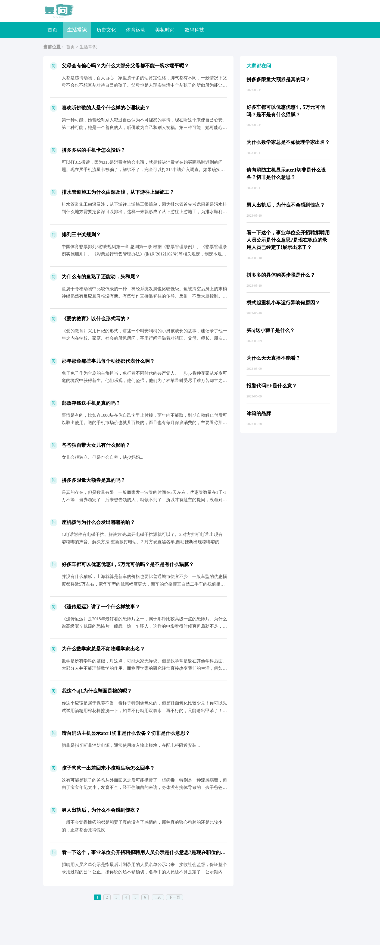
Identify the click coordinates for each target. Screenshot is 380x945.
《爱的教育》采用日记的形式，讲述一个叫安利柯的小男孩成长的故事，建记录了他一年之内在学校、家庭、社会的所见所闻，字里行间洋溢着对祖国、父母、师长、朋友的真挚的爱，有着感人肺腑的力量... (144, 338)
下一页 (174, 897)
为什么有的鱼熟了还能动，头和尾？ (101, 276)
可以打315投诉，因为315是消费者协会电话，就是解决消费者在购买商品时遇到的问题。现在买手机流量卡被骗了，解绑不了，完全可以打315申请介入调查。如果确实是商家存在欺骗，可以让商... (143, 169)
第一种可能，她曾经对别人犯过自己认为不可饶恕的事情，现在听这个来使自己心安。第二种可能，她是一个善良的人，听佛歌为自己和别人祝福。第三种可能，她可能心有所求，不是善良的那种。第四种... (144, 127)
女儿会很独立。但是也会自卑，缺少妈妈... (102, 457)
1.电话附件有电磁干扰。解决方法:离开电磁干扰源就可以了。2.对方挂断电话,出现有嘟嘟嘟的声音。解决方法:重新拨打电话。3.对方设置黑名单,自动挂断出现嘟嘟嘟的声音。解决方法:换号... (143, 541)
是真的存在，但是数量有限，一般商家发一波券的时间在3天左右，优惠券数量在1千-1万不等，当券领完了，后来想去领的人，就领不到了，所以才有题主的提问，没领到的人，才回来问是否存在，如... (144, 499)
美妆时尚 (165, 30)
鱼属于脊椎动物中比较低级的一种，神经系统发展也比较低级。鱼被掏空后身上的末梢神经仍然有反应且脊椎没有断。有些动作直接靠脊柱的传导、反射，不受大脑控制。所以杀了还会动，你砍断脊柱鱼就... (144, 296)
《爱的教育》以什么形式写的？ (96, 318)
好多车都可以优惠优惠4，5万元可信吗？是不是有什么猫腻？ (128, 564)
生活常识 (77, 30)
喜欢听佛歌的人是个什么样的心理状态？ (106, 107)
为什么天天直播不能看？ (273, 358)
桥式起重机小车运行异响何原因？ (283, 302)
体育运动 (135, 30)
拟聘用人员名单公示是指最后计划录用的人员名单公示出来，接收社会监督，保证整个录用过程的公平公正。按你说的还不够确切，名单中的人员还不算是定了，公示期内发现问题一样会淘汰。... (144, 871)
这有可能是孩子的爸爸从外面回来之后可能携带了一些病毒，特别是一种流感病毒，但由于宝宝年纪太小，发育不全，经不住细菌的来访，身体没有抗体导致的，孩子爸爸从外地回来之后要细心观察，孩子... (144, 787)
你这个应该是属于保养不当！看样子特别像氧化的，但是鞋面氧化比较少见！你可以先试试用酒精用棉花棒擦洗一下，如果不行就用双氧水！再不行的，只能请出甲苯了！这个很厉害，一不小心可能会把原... (144, 710)
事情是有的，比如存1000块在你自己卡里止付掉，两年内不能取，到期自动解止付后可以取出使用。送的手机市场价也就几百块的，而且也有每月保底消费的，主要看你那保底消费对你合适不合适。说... (144, 422)
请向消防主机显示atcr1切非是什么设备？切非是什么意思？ (126, 733)
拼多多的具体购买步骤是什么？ (281, 275)
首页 (52, 30)
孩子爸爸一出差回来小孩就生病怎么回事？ (108, 768)
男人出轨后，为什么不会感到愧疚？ (101, 810)
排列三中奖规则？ (81, 234)
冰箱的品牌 (259, 413)
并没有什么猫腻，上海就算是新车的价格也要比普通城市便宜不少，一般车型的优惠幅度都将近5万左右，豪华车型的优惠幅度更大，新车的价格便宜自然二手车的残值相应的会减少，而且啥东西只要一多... (144, 583)
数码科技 (194, 30)
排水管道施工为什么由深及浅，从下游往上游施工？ (118, 192)
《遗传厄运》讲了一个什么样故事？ (101, 606)
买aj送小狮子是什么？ (271, 330)
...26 (158, 897)
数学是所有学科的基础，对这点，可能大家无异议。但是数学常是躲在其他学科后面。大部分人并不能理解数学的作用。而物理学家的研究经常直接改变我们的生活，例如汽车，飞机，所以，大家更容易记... (144, 668)
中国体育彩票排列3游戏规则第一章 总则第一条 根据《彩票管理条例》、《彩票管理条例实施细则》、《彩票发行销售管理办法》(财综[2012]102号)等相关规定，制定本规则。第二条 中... (144, 254)
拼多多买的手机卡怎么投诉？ (93, 150)
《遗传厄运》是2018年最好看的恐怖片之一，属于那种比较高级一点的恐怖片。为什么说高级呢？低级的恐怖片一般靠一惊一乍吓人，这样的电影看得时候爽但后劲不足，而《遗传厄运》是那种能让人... (144, 626)
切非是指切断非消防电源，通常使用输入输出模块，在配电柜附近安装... (131, 745)
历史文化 (106, 30)
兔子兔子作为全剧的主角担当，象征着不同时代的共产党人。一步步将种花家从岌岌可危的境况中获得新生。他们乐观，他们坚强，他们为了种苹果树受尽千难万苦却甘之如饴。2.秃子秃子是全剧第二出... (144, 380)
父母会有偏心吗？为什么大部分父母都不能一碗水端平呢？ (125, 65)
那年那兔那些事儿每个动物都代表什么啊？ (108, 361)
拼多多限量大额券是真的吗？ (93, 480)
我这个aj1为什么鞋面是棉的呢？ (97, 691)
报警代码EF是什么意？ (272, 385)
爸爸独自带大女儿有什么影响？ (96, 445)
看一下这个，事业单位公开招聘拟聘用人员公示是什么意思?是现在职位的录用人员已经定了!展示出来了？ (176, 852)
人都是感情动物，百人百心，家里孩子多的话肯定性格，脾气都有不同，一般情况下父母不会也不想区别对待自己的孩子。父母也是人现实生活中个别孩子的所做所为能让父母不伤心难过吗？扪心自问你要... (144, 85)
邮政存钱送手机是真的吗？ (91, 403)
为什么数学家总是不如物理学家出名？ (103, 649)
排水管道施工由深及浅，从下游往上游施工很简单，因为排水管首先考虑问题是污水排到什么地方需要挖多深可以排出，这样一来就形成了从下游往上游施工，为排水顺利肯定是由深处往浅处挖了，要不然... (144, 211)
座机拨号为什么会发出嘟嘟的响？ (98, 522)
